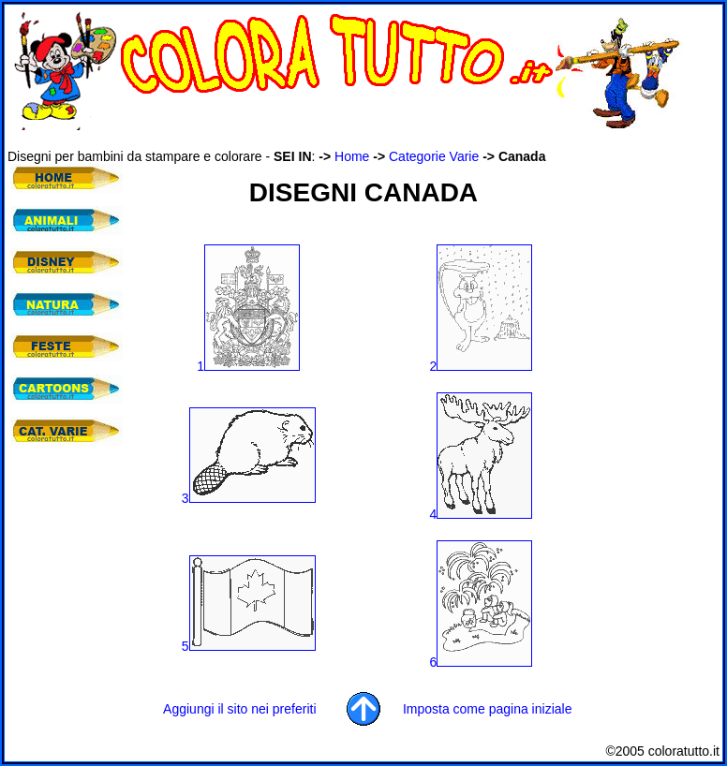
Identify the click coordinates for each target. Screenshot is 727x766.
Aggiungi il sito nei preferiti (239, 708)
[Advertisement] (348, 139)
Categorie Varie (434, 156)
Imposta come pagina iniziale (487, 708)
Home (351, 156)
